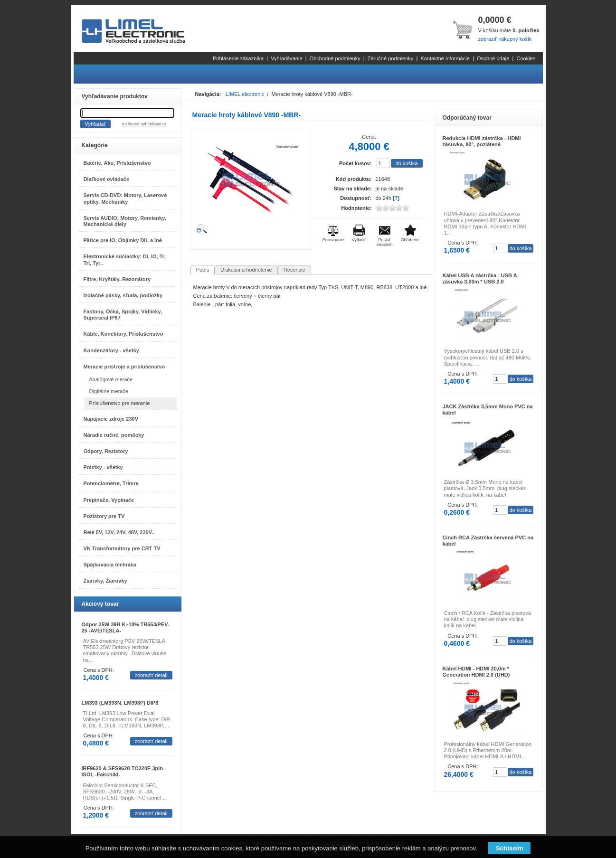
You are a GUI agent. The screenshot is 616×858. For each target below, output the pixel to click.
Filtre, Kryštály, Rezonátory (117, 279)
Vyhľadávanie (286, 58)
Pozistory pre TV (104, 516)
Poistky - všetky (103, 467)
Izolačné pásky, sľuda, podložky (123, 295)
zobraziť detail (151, 675)
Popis (202, 270)
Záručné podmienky (391, 58)
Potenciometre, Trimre (111, 483)
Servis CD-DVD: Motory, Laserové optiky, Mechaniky (125, 198)
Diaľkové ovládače (107, 179)
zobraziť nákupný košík (504, 39)
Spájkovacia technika (110, 564)
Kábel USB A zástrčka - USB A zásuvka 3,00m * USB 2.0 (480, 278)
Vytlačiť (359, 239)
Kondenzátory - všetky (111, 350)
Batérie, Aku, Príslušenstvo (117, 163)
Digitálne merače (109, 391)
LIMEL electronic (245, 94)
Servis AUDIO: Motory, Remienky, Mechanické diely (125, 221)
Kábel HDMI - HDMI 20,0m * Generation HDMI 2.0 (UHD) (476, 672)
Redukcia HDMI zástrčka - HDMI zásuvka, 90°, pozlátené (482, 141)
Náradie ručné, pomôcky (114, 435)
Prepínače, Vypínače (109, 500)
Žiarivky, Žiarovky (105, 581)
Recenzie (294, 270)
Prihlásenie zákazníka (238, 58)
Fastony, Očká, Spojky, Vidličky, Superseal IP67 (123, 315)
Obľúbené (410, 239)
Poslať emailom (384, 242)
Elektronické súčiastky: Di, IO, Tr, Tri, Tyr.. (125, 259)
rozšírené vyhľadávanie (144, 124)
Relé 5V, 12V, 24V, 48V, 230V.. (119, 532)
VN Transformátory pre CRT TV (122, 548)
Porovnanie (333, 239)
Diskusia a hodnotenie (246, 270)
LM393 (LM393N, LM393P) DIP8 (120, 703)
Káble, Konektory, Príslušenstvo (123, 334)
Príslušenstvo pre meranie (119, 403)
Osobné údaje (493, 58)
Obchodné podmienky (335, 58)
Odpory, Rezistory (106, 451)
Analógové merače (111, 379)
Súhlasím (509, 848)
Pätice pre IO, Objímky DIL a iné (123, 240)
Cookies (525, 58)
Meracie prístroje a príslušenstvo (124, 366)
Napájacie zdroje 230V (111, 419)
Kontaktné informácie (444, 58)
